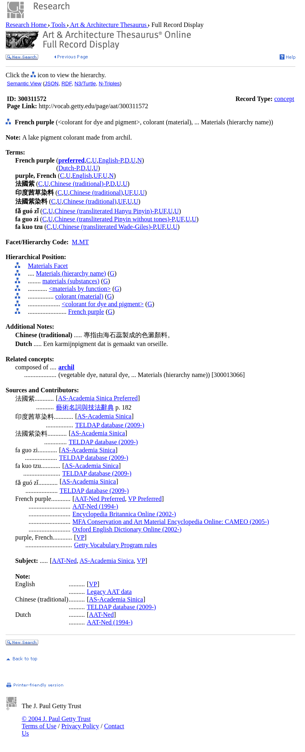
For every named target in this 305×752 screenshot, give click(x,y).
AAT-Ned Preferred (99, 498)
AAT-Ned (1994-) (95, 506)
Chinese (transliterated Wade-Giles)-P (107, 226)
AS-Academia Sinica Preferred (98, 398)
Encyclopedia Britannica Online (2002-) (124, 514)
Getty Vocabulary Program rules (115, 545)
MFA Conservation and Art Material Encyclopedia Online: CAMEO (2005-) (170, 521)
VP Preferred (144, 498)
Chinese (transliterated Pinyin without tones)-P (114, 219)
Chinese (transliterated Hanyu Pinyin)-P (106, 211)
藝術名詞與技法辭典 (85, 407)
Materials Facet (48, 265)
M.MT (80, 242)
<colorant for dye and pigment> (103, 304)
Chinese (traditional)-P (79, 183)
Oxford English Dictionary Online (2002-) (126, 529)
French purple (86, 311)
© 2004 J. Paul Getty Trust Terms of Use (56, 722)
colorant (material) (79, 296)
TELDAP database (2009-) (109, 425)
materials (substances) (70, 281)
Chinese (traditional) (96, 192)
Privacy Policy (80, 726)
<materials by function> (80, 288)
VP (80, 537)
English (82, 175)
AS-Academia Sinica (104, 416)
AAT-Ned (64, 560)
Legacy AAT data (109, 591)
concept (284, 98)
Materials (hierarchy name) (71, 273)
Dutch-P (68, 168)
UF (97, 175)
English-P (110, 160)
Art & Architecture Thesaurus (108, 24)
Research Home (27, 24)
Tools (58, 24)
